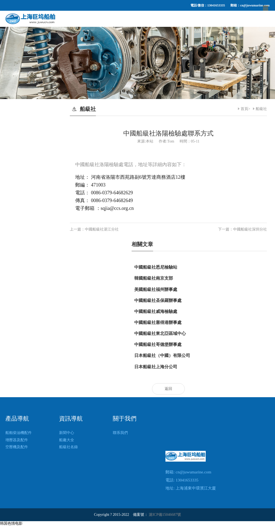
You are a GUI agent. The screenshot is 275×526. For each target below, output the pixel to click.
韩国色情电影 (11, 523)
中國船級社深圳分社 (250, 229)
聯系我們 (120, 433)
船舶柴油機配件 (18, 433)
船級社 (261, 109)
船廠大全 (66, 440)
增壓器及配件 (16, 440)
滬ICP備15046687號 (165, 515)
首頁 (244, 109)
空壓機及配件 (16, 447)
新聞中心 (66, 433)
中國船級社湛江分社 (102, 229)
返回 (168, 389)
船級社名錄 (68, 447)
